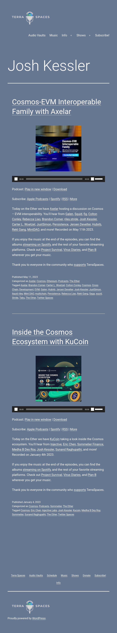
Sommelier (56, 506)
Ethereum (52, 281)
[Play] (16, 178)
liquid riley (17, 293)
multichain (40, 293)
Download (60, 189)
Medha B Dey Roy (23, 449)
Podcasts (63, 281)
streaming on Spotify (37, 244)
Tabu (22, 297)
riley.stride (71, 219)
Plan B (92, 250)
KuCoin (55, 439)
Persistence (61, 224)
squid (99, 293)
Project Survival (51, 250)
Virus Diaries (71, 250)
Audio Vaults (36, 35)
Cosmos (41, 281)
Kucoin (76, 510)
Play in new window (38, 189)
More (73, 199)
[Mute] (92, 178)
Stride (15, 297)
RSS (65, 199)
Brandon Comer (52, 219)
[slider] (54, 179)
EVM (37, 289)
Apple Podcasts (37, 199)
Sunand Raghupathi (68, 449)
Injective (56, 444)
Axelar (54, 209)
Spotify (55, 199)
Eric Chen (69, 444)
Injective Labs (49, 510)
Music (54, 35)
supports (80, 265)
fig (85, 214)
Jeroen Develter (80, 224)
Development (26, 289)
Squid (78, 214)
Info (64, 35)
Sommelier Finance (90, 444)
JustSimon (44, 224)
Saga (92, 293)
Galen (69, 214)
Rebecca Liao (31, 219)
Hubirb (96, 224)
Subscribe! (102, 35)
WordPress (39, 618)
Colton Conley (73, 285)
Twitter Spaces (45, 297)
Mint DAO (29, 293)
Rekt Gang (19, 229)
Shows (81, 35)
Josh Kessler (88, 219)
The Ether (74, 281)
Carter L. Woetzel (23, 224)
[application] (58, 179)
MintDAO (33, 229)
